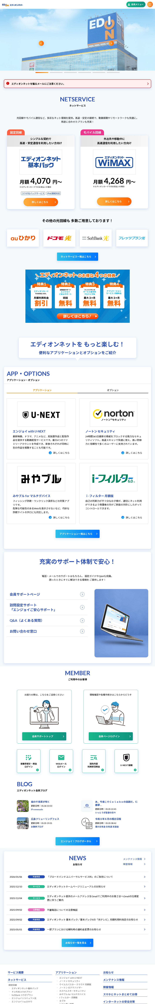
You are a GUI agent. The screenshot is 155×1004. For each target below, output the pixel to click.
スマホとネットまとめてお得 (120, 994)
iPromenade (37, 809)
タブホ (62, 1001)
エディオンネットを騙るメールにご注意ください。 (38, 83)
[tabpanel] (76, 40)
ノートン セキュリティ (69, 981)
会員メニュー (137, 4)
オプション (113, 390)
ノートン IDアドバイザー (71, 987)
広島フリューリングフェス (45, 818)
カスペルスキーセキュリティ (72, 991)
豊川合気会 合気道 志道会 (107, 826)
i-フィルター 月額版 (68, 997)
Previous (41, 43)
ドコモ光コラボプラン (22, 991)
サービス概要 (16, 972)
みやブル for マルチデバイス (72, 994)
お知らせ (108, 972)
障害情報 (128, 864)
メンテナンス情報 (132, 859)
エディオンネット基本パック (25, 988)
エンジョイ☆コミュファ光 (24, 998)
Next (111, 43)
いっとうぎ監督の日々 (105, 812)
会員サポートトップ (42, 736)
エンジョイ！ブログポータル (76, 841)
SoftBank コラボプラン (22, 995)
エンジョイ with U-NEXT (70, 978)
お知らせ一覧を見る (76, 942)
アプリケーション (42, 390)
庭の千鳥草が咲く (40, 801)
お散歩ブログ (37, 826)
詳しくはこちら (40, 202)
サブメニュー (150, 4)
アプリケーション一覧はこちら (76, 533)
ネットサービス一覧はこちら (76, 256)
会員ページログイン (109, 736)
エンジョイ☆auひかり (22, 1001)
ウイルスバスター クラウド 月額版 (75, 984)
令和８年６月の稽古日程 (108, 818)
